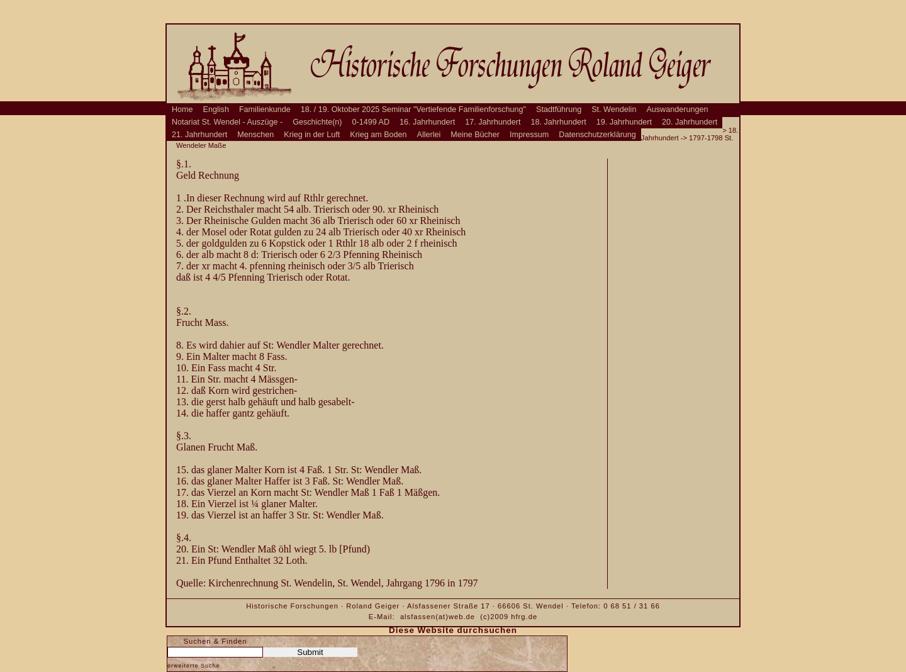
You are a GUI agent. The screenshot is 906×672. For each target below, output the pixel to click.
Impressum (529, 134)
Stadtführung (558, 109)
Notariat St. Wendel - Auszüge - (227, 122)
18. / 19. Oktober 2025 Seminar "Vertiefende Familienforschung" (413, 109)
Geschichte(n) (317, 122)
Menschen (255, 134)
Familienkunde (265, 109)
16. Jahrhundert (427, 122)
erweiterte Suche (193, 666)
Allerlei (429, 134)
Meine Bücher (475, 134)
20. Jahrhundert (689, 122)
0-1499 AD (371, 122)
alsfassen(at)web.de (437, 616)
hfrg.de (524, 616)
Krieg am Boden (378, 134)
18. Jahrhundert (558, 122)
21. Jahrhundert (199, 134)
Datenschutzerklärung (597, 134)
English (216, 109)
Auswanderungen (677, 109)
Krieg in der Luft (312, 134)
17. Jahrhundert (492, 122)
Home (182, 109)
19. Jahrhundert (624, 122)
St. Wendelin (613, 109)
